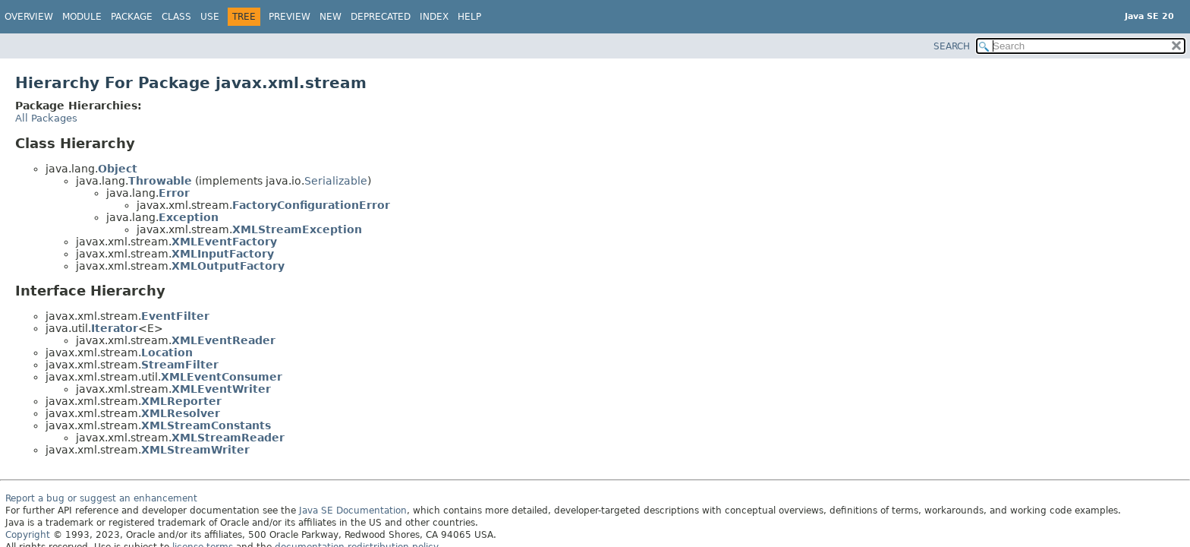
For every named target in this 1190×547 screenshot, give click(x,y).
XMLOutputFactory (228, 266)
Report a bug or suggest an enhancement (101, 498)
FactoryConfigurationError (311, 205)
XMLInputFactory (223, 254)
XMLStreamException (297, 229)
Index (434, 16)
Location (167, 352)
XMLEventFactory (224, 242)
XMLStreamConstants (206, 425)
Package (132, 16)
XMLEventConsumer (221, 377)
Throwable (160, 181)
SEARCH (951, 46)
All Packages (46, 118)
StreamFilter (180, 365)
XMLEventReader (223, 340)
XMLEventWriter (221, 389)
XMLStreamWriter (195, 450)
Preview (289, 16)
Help (469, 16)
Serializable (335, 181)
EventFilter (175, 316)
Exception (189, 217)
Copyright (27, 535)
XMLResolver (180, 413)
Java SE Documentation (353, 510)
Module (82, 16)
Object (117, 169)
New (331, 16)
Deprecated (381, 16)
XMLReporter (181, 401)
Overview (29, 16)
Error (174, 193)
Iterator (114, 328)
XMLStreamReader (228, 438)
